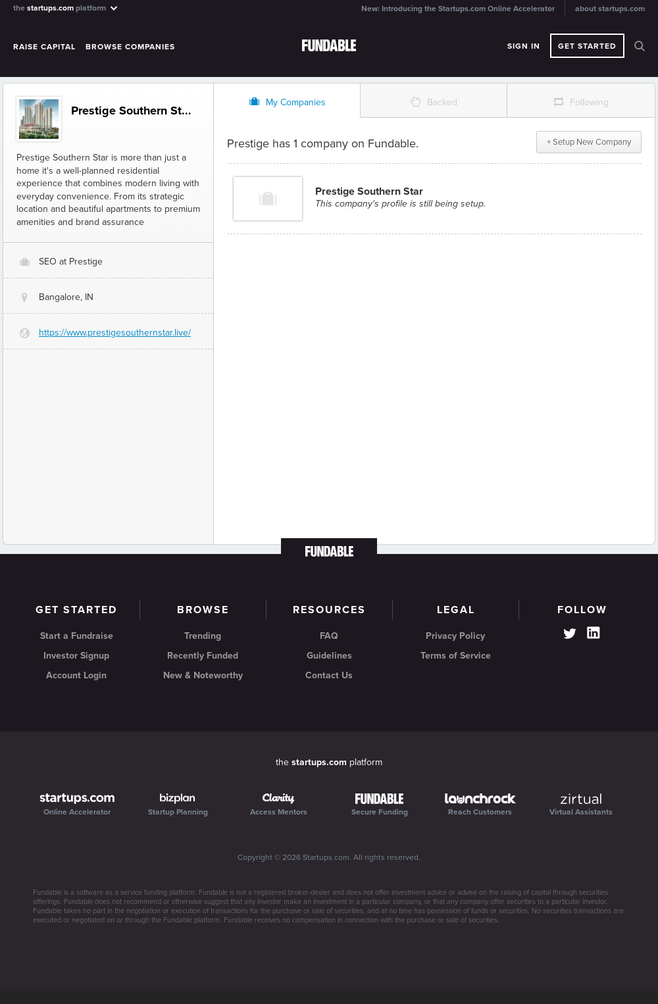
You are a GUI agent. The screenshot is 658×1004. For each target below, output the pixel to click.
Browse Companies (130, 46)
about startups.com (610, 8)
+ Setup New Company (589, 142)
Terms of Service (455, 655)
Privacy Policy (455, 635)
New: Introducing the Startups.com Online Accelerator (458, 8)
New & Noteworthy (203, 675)
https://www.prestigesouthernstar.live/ (115, 332)
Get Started (587, 46)
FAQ (329, 635)
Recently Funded (202, 655)
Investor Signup (76, 655)
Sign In (523, 46)
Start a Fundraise (76, 635)
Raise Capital (44, 46)
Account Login (76, 675)
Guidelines (329, 655)
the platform (66, 7)
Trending (202, 635)
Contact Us (329, 675)
